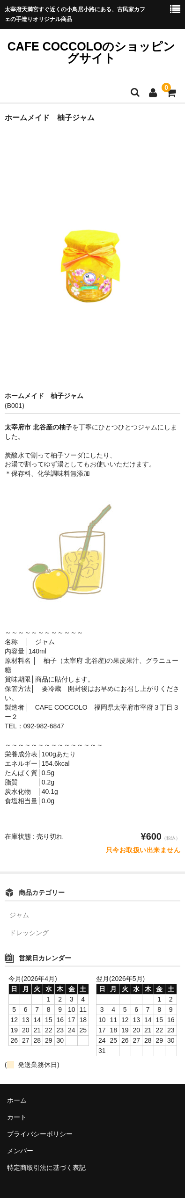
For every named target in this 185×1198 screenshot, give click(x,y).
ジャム (19, 915)
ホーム (17, 1100)
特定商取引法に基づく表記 (46, 1167)
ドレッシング (29, 933)
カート (17, 1117)
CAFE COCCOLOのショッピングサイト (91, 52)
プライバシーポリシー (40, 1134)
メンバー (20, 1150)
